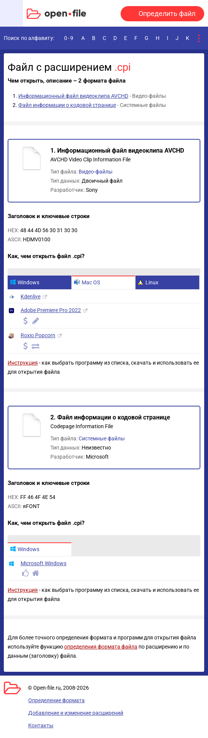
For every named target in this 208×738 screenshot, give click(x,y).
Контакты (40, 725)
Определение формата (56, 700)
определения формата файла (100, 647)
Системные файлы (102, 438)
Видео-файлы (96, 172)
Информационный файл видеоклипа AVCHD (73, 96)
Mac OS (87, 282)
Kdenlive (30, 296)
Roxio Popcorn (38, 335)
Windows (24, 282)
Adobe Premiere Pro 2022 (51, 310)
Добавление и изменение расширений (75, 713)
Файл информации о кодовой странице (67, 105)
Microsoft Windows (43, 563)
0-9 (69, 38)
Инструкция (23, 363)
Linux (148, 282)
